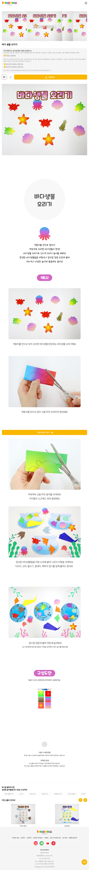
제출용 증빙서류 (73, 838)
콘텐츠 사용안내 (11, 55)
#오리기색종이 (71, 794)
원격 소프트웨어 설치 (55, 838)
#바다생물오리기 (9, 794)
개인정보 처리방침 (37, 838)
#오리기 (21, 794)
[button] (80, 800)
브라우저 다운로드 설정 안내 (14, 67)
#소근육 (83, 794)
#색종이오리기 (58, 794)
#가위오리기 (32, 794)
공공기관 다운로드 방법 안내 (14, 64)
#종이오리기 (44, 794)
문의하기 (23, 838)
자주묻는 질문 (15, 838)
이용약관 (29, 838)
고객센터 (46, 838)
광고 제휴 (64, 838)
